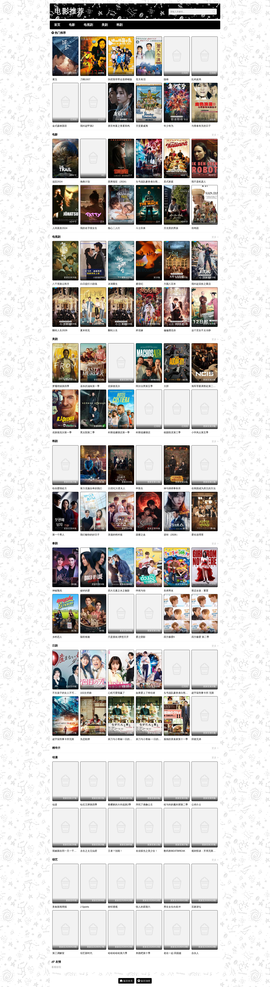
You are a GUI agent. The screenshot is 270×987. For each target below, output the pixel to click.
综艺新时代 (86, 953)
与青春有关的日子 (201, 125)
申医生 (139, 488)
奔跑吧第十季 (143, 953)
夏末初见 (85, 330)
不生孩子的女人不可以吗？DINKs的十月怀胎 (76, 692)
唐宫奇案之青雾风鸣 (119, 125)
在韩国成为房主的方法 (203, 488)
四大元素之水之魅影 (119, 590)
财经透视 (113, 906)
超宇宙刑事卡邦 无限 (202, 692)
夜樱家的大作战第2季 (119, 804)
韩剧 (119, 25)
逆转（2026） (171, 534)
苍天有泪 (141, 79)
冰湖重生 (113, 283)
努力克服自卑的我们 (91, 488)
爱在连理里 (197, 534)
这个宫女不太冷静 (201, 330)
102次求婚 (85, 692)
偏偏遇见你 (170, 330)
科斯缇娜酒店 (143, 432)
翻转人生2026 (59, 330)
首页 (57, 25)
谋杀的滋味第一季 (90, 386)
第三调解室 (58, 953)
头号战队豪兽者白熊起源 (149, 181)
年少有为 (168, 125)
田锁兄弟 (196, 739)
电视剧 (88, 25)
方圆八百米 (170, 283)
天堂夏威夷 (142, 125)
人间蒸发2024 (59, 228)
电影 (72, 25)
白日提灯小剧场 (88, 283)
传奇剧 (195, 228)
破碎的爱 (85, 590)
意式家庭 (168, 181)
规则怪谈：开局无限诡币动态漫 (208, 850)
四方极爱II (169, 637)
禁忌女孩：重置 (199, 590)
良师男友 (168, 590)
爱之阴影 (141, 637)
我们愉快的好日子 (90, 534)
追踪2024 (57, 181)
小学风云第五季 (199, 432)
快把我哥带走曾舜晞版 (120, 79)
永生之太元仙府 (88, 850)
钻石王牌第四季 (88, 804)
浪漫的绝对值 (115, 534)
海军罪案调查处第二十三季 (205, 386)
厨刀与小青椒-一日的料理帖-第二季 (155, 739)
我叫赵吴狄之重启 (201, 283)
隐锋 (166, 79)
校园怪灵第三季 (172, 432)
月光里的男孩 (171, 228)
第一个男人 (58, 534)
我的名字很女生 (88, 228)
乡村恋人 (57, 637)
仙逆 (54, 804)
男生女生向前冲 (172, 906)
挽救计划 (85, 181)
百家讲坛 (196, 906)
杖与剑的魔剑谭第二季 (176, 804)
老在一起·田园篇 (172, 953)
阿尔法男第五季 (144, 386)
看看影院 (56, 967)
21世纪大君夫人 (116, 488)
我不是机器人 (198, 181)
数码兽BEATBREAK (174, 850)
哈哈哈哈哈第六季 (117, 953)
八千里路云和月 (60, 283)
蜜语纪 (139, 283)
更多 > (215, 134)
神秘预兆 (57, 590)
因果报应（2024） (118, 181)
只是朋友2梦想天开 (118, 637)
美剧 (105, 25)
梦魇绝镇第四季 (60, 386)
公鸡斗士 (196, 804)
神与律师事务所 (172, 488)
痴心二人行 (114, 228)
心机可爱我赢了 (116, 692)
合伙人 (195, 953)
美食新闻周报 (59, 906)
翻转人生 (113, 330)
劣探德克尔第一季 (62, 432)
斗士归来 (141, 228)
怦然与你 (141, 590)
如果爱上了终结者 (145, 692)
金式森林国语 (59, 125)
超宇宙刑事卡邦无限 (63, 739)
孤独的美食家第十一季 (176, 739)
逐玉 (54, 79)
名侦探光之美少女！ (147, 850)
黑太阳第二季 (87, 432)
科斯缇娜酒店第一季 (119, 432)
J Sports (84, 906)
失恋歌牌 (85, 739)
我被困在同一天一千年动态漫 (68, 850)
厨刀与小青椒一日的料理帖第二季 (126, 739)
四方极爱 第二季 (200, 637)
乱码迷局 (196, 79)
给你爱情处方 (59, 488)
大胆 (166, 386)
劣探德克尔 (114, 386)
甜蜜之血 (141, 534)
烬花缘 (139, 330)
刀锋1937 (85, 79)
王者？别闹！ (115, 850)
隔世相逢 (85, 637)
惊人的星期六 (143, 906)
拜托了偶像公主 (144, 804)
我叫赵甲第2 (87, 125)
